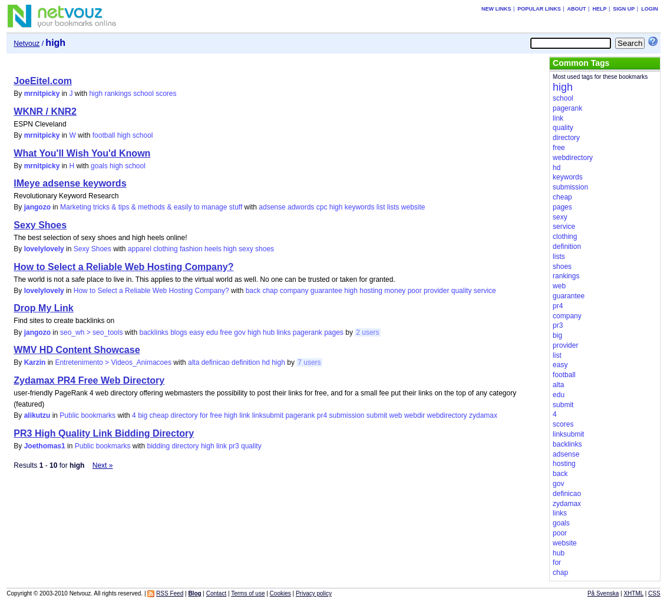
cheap (159, 415)
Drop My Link (43, 308)
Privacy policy (314, 593)
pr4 (322, 415)
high (96, 93)
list (381, 207)
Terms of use (248, 593)
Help (599, 9)
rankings (117, 93)
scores (166, 93)
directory (184, 415)
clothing (165, 249)
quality (461, 291)
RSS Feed (169, 593)
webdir (414, 415)
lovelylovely (44, 249)
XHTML (633, 593)
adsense (272, 207)
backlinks (153, 332)
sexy (246, 249)
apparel (139, 249)
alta (193, 362)
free (226, 332)
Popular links (539, 9)
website (413, 207)
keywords (360, 207)
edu (212, 332)
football (104, 135)
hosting (370, 291)
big (142, 415)
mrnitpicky (42, 93)
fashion (191, 249)
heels (213, 249)
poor (415, 291)
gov (239, 332)
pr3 (234, 446)
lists (393, 207)
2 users (367, 332)
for (204, 415)
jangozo (37, 207)
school (143, 93)
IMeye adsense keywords (70, 183)
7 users (309, 362)
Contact (216, 593)
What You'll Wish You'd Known (82, 153)
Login (649, 9)
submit (376, 415)
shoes (264, 249)
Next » (103, 465)
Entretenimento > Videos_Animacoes (113, 362)
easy (196, 332)
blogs (178, 332)
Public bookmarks (87, 415)
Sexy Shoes (40, 225)
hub (269, 332)
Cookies (280, 593)
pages (334, 332)
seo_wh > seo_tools (91, 332)
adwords (301, 207)
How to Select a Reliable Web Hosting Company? (123, 267)
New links (496, 9)
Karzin (35, 362)
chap (270, 291)
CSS (654, 593)
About (576, 9)
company (294, 291)
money (394, 291)
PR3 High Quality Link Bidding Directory (104, 433)
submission (346, 415)
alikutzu (37, 415)
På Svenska (603, 593)
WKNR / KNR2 (45, 112)
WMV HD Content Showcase (77, 350)
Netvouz (26, 43)
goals (99, 166)
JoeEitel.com (43, 81)
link (244, 415)
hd (265, 362)
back (253, 291)
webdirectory (447, 415)
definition (246, 362)
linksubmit (267, 415)
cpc (322, 207)
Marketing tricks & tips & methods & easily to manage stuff (151, 207)
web (395, 415)
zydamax (483, 415)
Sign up (624, 9)
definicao (216, 362)
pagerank (307, 332)
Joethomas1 (44, 446)
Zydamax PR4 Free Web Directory (89, 380)
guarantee (326, 291)
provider (436, 291)
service (485, 291)
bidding (158, 446)
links (283, 332)
